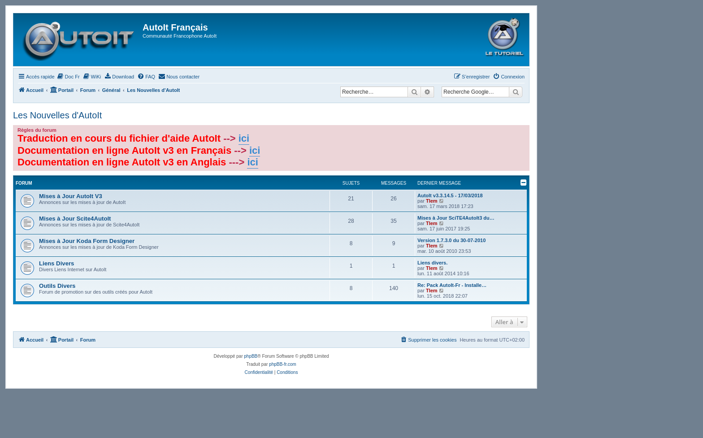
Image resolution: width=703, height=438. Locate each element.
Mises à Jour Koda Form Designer (87, 241)
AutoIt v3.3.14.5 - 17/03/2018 (450, 195)
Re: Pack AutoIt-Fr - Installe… (451, 285)
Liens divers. (432, 262)
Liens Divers (56, 263)
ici (244, 138)
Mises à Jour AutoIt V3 (70, 196)
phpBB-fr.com (282, 364)
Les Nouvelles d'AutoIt (57, 115)
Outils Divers (57, 285)
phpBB (250, 356)
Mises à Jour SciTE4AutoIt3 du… (456, 218)
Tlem (432, 201)
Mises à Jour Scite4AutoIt (75, 218)
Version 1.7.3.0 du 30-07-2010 (451, 240)
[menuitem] (68, 76)
